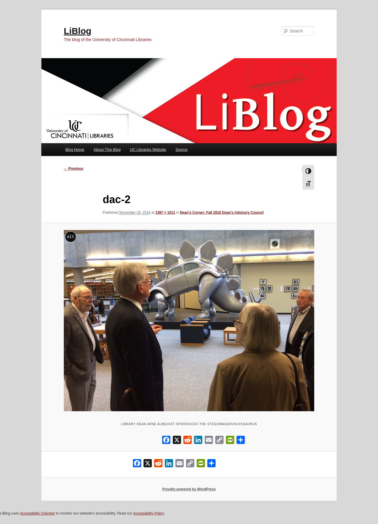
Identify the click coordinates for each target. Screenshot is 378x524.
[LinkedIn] (198, 441)
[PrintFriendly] (230, 441)
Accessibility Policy (148, 513)
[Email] (208, 441)
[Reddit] (187, 441)
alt (70, 236)
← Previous (73, 168)
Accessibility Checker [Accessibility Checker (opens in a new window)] (37, 513)
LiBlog (77, 31)
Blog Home (74, 149)
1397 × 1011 (165, 212)
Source (181, 149)
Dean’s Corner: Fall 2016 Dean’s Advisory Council (221, 212)
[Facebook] (166, 441)
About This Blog (107, 149)
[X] (177, 441)
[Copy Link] (219, 441)
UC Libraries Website (148, 149)
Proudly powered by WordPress (189, 489)
